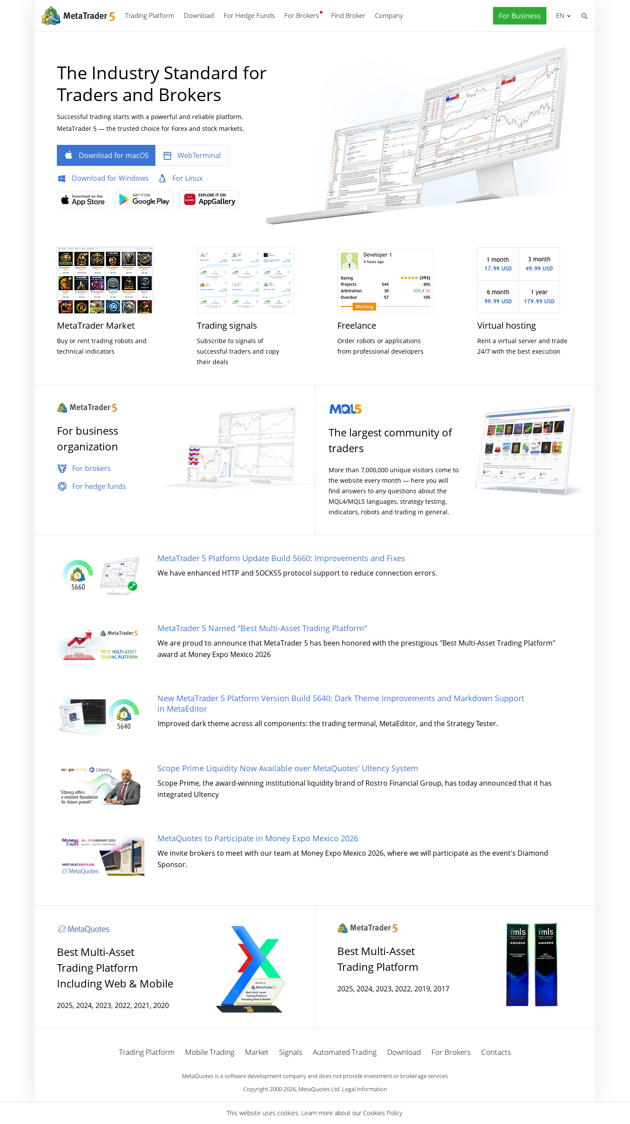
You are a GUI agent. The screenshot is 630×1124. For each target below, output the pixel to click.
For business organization (87, 438)
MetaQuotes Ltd (319, 1089)
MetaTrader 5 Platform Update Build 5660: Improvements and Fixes (281, 558)
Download (199, 15)
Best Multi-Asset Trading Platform (377, 959)
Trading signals (227, 325)
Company (389, 15)
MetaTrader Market (96, 325)
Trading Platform (149, 15)
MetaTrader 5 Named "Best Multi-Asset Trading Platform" (262, 628)
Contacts (496, 1052)
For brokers (91, 468)
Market (257, 1052)
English (559, 15)
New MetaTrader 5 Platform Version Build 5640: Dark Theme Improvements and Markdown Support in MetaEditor (341, 703)
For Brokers (301, 15)
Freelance (356, 325)
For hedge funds (99, 486)
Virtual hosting (506, 325)
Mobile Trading (209, 1052)
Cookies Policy (382, 1113)
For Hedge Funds (249, 15)
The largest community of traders (390, 440)
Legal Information (364, 1089)
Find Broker (348, 15)
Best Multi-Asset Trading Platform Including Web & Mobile (115, 968)
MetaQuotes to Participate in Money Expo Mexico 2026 (258, 838)
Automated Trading (345, 1052)
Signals (290, 1052)
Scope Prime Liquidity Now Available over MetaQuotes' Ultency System (288, 768)
